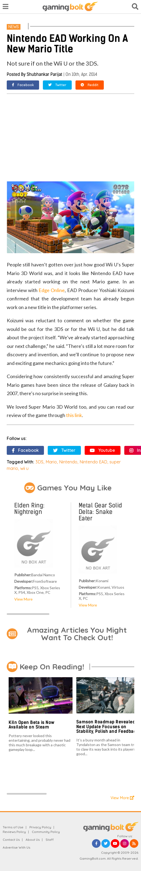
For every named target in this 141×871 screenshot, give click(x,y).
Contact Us (11, 840)
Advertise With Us (16, 847)
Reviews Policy (14, 832)
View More (23, 599)
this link (74, 415)
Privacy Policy (40, 827)
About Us (33, 840)
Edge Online (52, 290)
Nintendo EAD (93, 462)
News (13, 26)
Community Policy (46, 832)
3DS (39, 462)
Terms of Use (13, 827)
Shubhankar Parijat (44, 74)
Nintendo (68, 462)
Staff (50, 840)
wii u (24, 468)
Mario (51, 462)
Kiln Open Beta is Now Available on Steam (31, 725)
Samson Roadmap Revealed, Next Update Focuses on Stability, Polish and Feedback (107, 726)
